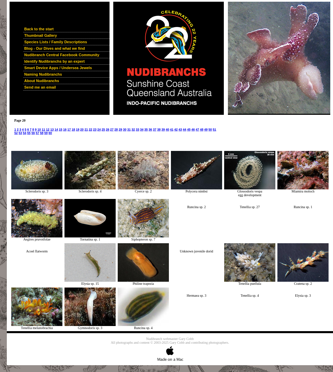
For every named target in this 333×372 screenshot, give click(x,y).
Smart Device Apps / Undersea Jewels (58, 68)
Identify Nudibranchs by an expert (54, 61)
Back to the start (39, 29)
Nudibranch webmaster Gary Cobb (170, 339)
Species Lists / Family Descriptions (55, 42)
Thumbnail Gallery (40, 35)
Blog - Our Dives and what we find (54, 48)
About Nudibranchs (41, 81)
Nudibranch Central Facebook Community (61, 55)
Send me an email (40, 87)
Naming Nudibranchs (43, 74)
